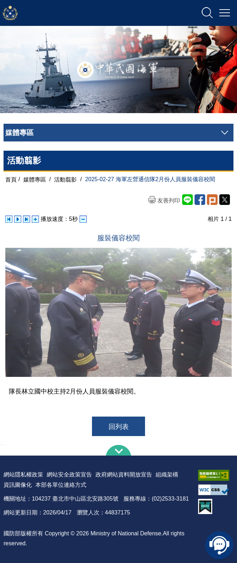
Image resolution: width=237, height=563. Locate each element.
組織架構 (167, 475)
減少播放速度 (83, 219)
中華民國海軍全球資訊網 (76, 13)
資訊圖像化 (18, 485)
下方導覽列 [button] (118, 450)
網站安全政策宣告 (69, 475)
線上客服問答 (219, 545)
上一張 (8, 219)
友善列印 (168, 200)
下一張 (26, 219)
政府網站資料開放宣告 (124, 475)
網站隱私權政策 (23, 475)
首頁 (11, 179)
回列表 (119, 426)
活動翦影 (65, 179)
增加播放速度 (35, 219)
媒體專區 (34, 179)
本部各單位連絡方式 (60, 485)
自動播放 (17, 219)
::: (2, 443)
